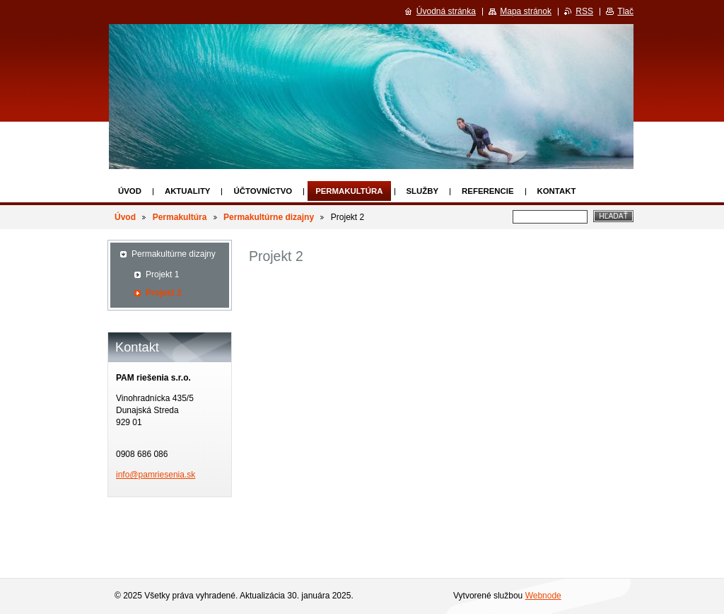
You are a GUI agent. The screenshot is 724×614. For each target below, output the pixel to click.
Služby (423, 191)
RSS (584, 11)
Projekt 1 (162, 274)
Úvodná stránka (446, 11)
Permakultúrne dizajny (268, 217)
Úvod (129, 191)
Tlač (625, 11)
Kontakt (556, 191)
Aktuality (188, 191)
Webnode (543, 596)
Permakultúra (349, 191)
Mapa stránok (525, 11)
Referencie (487, 191)
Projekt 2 (164, 293)
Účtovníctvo (262, 191)
